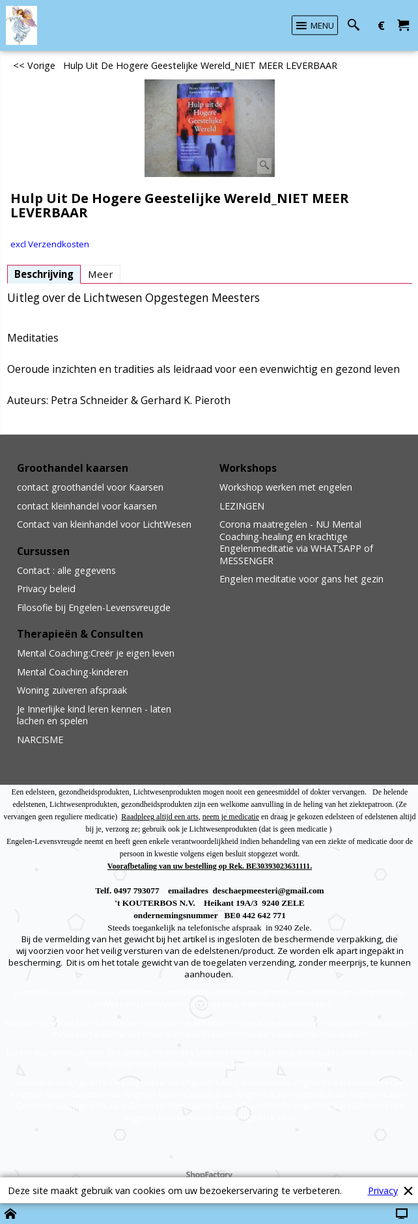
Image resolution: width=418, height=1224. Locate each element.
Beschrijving (44, 273)
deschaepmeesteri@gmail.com (268, 890)
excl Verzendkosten (49, 244)
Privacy (383, 1190)
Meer (100, 273)
